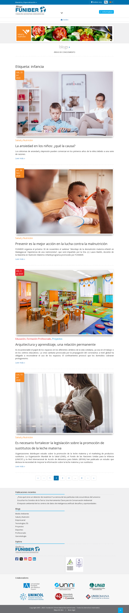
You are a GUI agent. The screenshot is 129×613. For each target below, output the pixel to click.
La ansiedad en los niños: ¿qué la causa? (45, 146)
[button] (111, 2)
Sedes (64, 19)
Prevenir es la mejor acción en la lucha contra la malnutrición (61, 243)
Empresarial (20, 520)
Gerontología (20, 536)
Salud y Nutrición (24, 140)
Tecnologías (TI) (21, 523)
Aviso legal (71, 610)
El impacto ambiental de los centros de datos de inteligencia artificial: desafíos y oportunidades (56, 503)
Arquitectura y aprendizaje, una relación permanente (55, 344)
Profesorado (20, 533)
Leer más (19, 158)
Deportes (19, 530)
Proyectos (57, 338)
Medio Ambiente (22, 513)
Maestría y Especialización (26, 2)
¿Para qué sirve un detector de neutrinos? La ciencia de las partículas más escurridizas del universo (58, 497)
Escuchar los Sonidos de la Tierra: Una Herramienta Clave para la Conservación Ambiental (54, 500)
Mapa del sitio (58, 610)
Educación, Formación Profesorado (33, 338)
